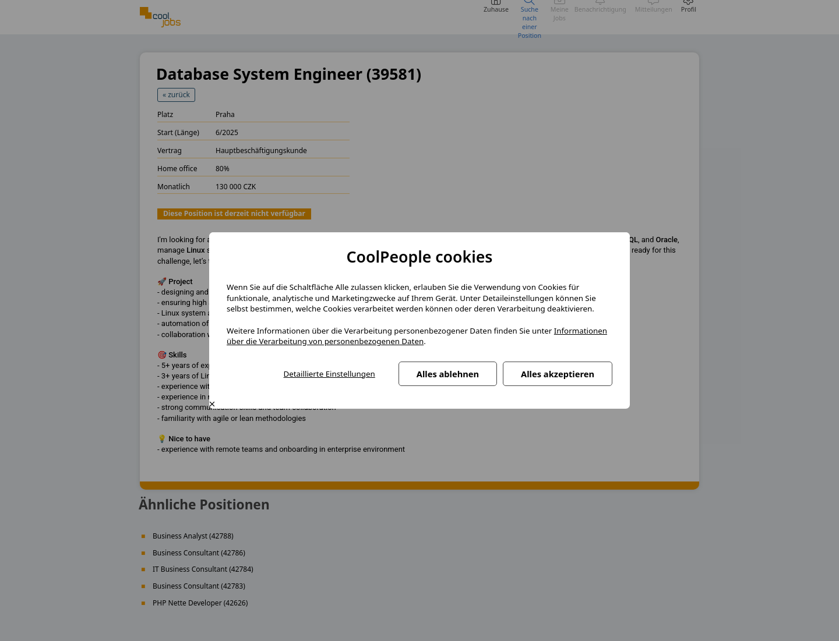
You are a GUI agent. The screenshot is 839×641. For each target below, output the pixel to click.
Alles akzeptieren (557, 374)
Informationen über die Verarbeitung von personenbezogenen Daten (417, 336)
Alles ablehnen (448, 374)
